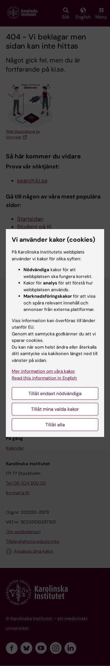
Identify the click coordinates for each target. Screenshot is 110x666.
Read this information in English (44, 378)
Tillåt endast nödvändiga (55, 393)
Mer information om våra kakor (43, 371)
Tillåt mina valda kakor (55, 409)
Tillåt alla (55, 425)
